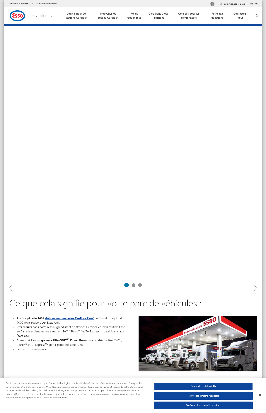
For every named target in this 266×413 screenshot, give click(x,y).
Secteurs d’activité (19, 3)
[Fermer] (260, 395)
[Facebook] (212, 4)
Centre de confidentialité (203, 386)
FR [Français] (256, 3)
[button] (257, 15)
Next (255, 114)
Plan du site (16, 377)
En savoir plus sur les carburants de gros (162, 293)
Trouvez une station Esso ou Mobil (95, 297)
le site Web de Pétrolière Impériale (214, 315)
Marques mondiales (46, 3)
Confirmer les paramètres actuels (203, 405)
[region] (133, 395)
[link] (76, 15)
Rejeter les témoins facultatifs (203, 395)
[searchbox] (216, 377)
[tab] (126, 111)
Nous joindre (36, 377)
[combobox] (220, 377)
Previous (11, 114)
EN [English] (251, 3)
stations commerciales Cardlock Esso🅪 (69, 144)
